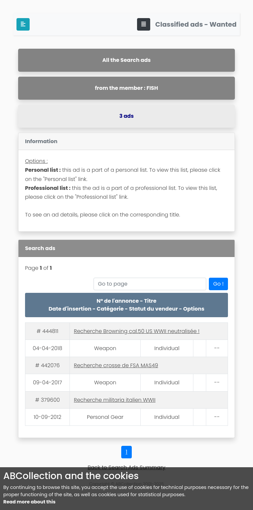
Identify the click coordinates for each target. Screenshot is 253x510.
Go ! (218, 284)
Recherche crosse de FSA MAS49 (116, 365)
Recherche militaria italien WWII (114, 400)
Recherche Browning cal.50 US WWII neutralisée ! (136, 331)
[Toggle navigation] (143, 24)
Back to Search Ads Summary (126, 467)
